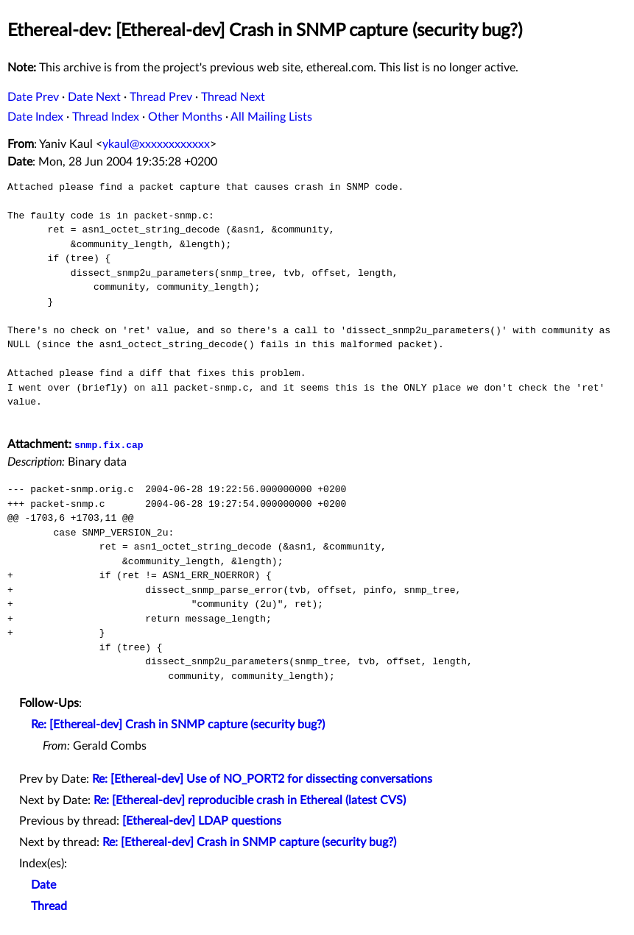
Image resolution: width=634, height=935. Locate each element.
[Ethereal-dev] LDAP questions (201, 821)
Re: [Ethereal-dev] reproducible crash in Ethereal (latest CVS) (250, 800)
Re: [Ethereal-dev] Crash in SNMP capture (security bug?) (178, 724)
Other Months (185, 117)
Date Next (94, 97)
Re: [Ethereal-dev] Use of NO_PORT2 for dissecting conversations (262, 779)
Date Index (35, 117)
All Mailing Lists (271, 117)
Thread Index (105, 117)
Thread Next (233, 97)
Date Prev (33, 97)
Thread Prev (161, 97)
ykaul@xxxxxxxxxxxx (156, 144)
